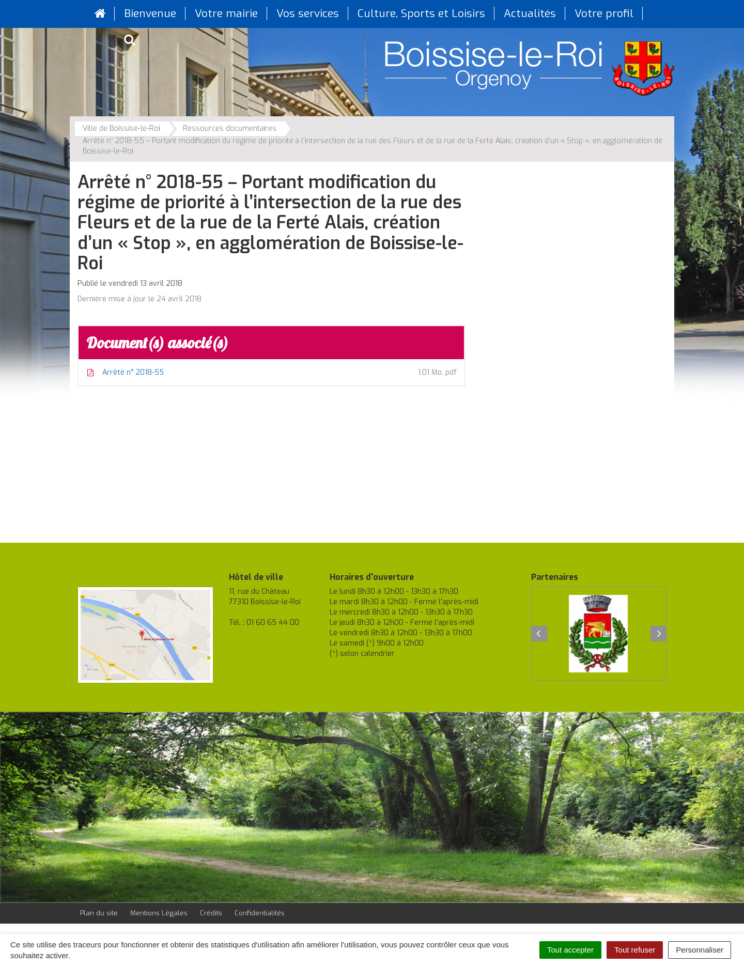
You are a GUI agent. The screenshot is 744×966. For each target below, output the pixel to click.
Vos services (307, 13)
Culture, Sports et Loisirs (421, 13)
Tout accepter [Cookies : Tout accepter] (570, 949)
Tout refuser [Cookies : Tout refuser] (634, 949)
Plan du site (99, 913)
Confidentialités (260, 913)
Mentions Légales (159, 913)
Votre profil (604, 13)
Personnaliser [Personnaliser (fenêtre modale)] (699, 949)
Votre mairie (226, 13)
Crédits (211, 913)
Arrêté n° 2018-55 (271, 372)
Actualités (530, 13)
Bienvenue (150, 13)
